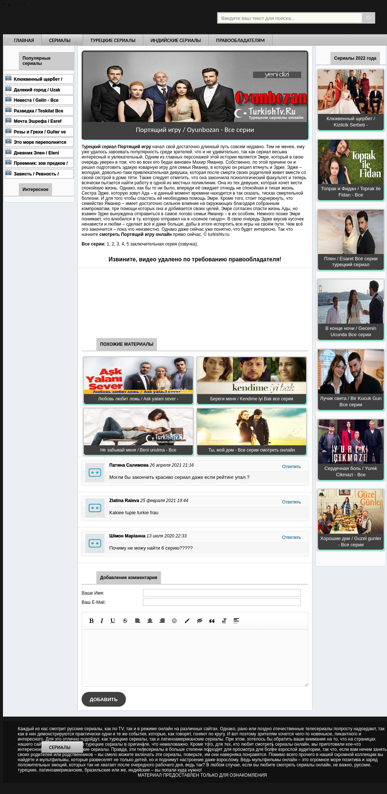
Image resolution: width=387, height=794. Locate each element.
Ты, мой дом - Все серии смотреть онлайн (251, 450)
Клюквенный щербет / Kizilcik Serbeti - (350, 122)
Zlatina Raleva (124, 500)
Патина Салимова (128, 465)
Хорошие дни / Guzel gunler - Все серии (350, 541)
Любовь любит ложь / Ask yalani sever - (138, 398)
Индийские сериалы (176, 40)
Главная (24, 40)
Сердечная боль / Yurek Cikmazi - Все (351, 471)
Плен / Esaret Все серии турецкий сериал (351, 262)
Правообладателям (240, 40)
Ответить (291, 466)
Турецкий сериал (100, 146)
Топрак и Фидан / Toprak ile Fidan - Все (350, 192)
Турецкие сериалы (113, 40)
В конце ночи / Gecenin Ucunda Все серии (350, 331)
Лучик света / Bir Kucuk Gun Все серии (350, 401)
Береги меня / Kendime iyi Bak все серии (251, 398)
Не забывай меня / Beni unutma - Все (138, 450)
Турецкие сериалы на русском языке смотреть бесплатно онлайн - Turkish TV (70, 17)
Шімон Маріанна (127, 536)
